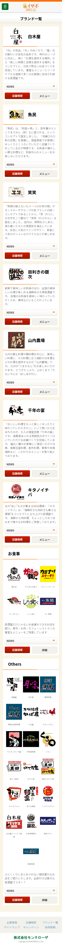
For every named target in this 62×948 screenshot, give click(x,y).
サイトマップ (12, 927)
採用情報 (50, 927)
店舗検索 (17, 96)
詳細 (44, 650)
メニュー (44, 96)
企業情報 (11, 922)
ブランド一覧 (50, 922)
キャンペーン (31, 927)
